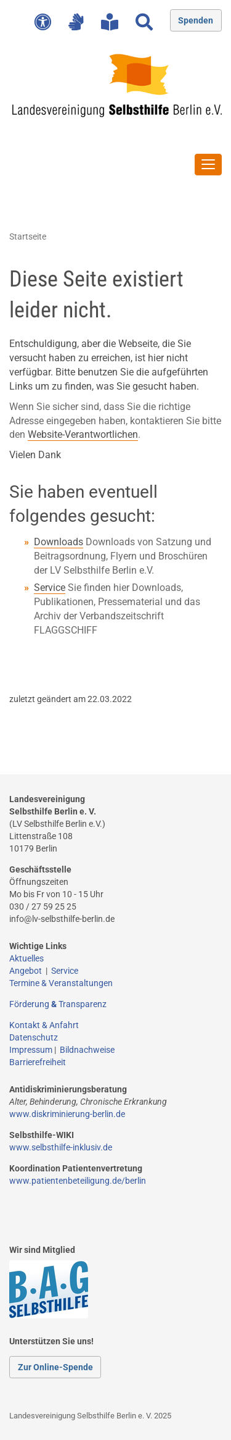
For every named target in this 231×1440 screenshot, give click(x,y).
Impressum (30, 1050)
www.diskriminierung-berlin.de (67, 1114)
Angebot (27, 971)
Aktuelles (26, 958)
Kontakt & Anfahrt (44, 1025)
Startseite (27, 236)
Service (49, 587)
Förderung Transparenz (58, 1004)
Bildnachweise (87, 1050)
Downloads (58, 542)
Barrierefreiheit (37, 1062)
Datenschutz (33, 1037)
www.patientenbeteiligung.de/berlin (77, 1181)
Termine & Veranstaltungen (61, 983)
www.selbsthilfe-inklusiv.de (60, 1147)
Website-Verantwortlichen (83, 434)
